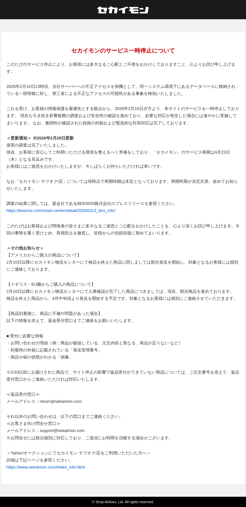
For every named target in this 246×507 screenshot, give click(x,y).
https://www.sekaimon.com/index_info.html (45, 467)
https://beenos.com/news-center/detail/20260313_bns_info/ (60, 210)
